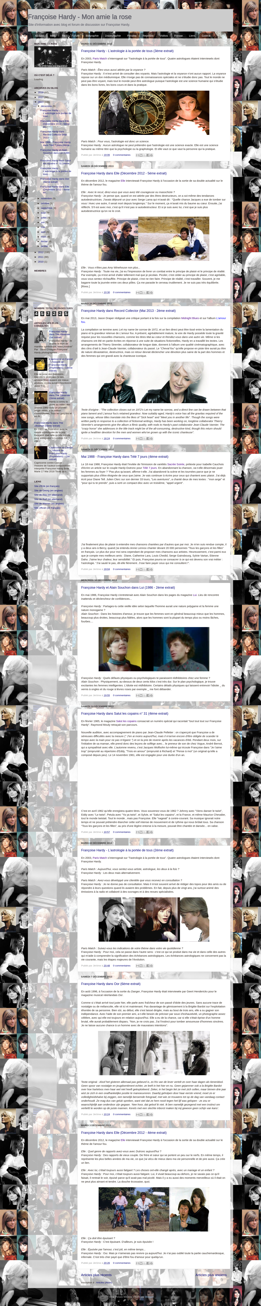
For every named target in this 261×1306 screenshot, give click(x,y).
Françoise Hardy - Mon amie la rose (80, 16)
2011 (41, 257)
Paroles (131, 35)
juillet (44, 217)
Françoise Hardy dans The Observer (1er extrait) (59, 334)
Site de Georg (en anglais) (48, 490)
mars (44, 236)
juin (43, 222)
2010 (41, 261)
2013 (41, 102)
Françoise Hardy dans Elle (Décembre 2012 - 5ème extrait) (124, 173)
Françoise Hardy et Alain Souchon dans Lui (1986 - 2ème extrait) (128, 587)
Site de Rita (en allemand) (48, 494)
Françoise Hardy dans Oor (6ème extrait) (110, 984)
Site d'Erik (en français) (46, 486)
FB (63, 35)
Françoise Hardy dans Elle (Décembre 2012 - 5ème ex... (55, 124)
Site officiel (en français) (47, 508)
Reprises (148, 35)
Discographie (113, 35)
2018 (41, 92)
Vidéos (164, 35)
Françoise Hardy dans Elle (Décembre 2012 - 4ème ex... (55, 189)
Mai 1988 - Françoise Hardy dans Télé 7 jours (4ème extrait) (124, 456)
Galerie (206, 35)
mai (43, 227)
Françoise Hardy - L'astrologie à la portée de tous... (55, 113)
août (43, 212)
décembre (47, 106)
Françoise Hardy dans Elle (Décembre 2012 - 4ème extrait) (124, 1133)
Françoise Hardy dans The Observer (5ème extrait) (48, 424)
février (44, 241)
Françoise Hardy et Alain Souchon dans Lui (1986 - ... (55, 153)
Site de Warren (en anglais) (49, 503)
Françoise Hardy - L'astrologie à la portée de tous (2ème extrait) (127, 850)
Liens (192, 35)
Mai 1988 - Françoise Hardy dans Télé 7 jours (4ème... (56, 143)
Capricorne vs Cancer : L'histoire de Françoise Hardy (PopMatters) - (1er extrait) (61, 453)
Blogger (149, 1296)
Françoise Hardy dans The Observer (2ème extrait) (59, 395)
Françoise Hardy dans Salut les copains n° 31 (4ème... (55, 162)
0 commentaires (121, 155)
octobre (45, 203)
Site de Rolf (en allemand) (48, 499)
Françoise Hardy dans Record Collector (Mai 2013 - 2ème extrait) (128, 311)
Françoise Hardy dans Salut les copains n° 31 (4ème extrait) (124, 713)
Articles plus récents (96, 1275)
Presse (178, 35)
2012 (41, 252)
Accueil (39, 35)
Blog (52, 35)
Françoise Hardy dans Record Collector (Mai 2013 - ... (53, 134)
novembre (47, 198)
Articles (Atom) (104, 1282)
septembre (47, 208)
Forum (75, 35)
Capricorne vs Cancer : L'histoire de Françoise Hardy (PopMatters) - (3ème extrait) (61, 365)
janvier (45, 246)
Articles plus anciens (211, 1275)
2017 (41, 97)
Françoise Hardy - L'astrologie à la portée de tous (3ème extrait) (127, 51)
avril (43, 232)
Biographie (92, 35)
